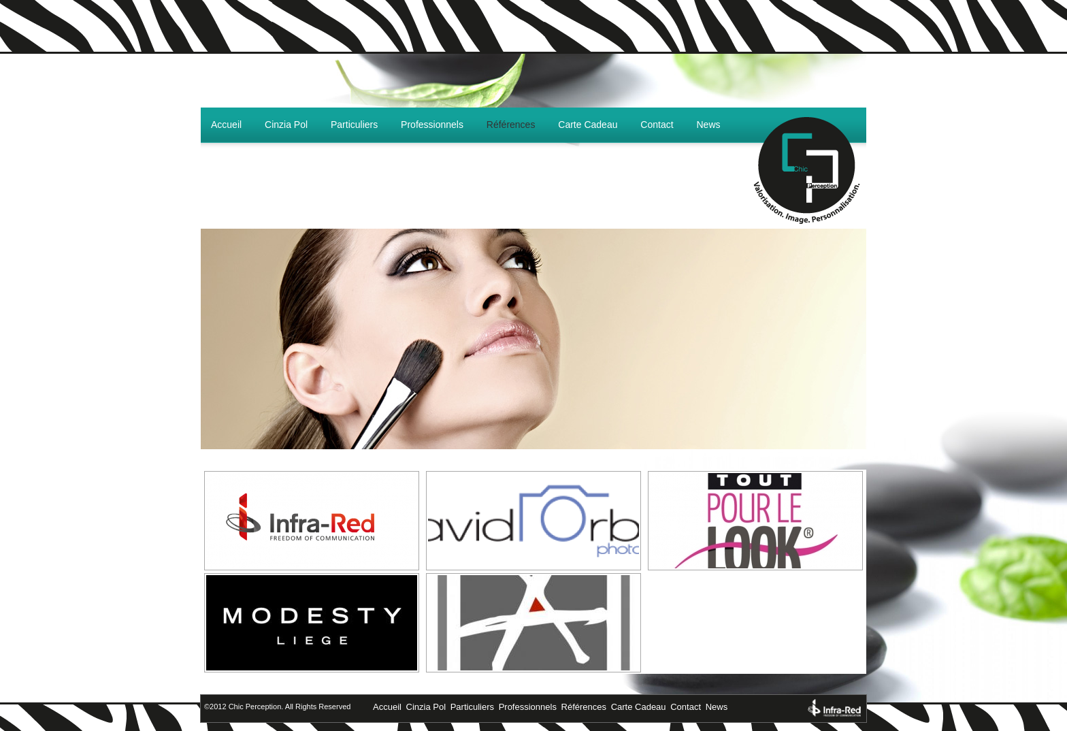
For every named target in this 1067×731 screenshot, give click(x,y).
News (709, 124)
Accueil (226, 124)
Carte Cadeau (587, 124)
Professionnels (432, 124)
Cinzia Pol (286, 124)
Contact (656, 124)
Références (511, 124)
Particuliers (354, 124)
